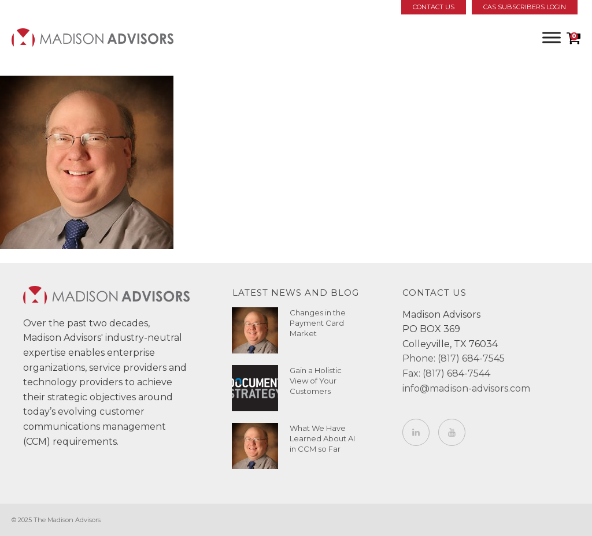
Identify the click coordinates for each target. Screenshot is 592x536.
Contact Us (433, 7)
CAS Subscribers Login (524, 7)
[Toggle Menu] (551, 37)
